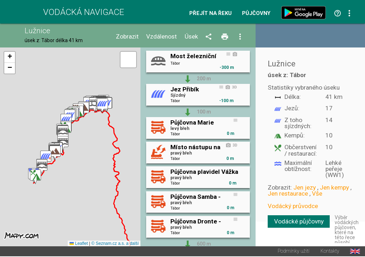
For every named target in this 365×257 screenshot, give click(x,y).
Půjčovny (256, 13)
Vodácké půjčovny (299, 221)
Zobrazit (127, 37)
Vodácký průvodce (293, 206)
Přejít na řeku (210, 13)
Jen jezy (304, 187)
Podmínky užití (293, 252)
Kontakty (329, 252)
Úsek (191, 37)
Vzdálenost (161, 37)
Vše (317, 193)
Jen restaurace (288, 193)
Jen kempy (334, 187)
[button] (102, 106)
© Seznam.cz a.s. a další (115, 244)
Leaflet (79, 244)
